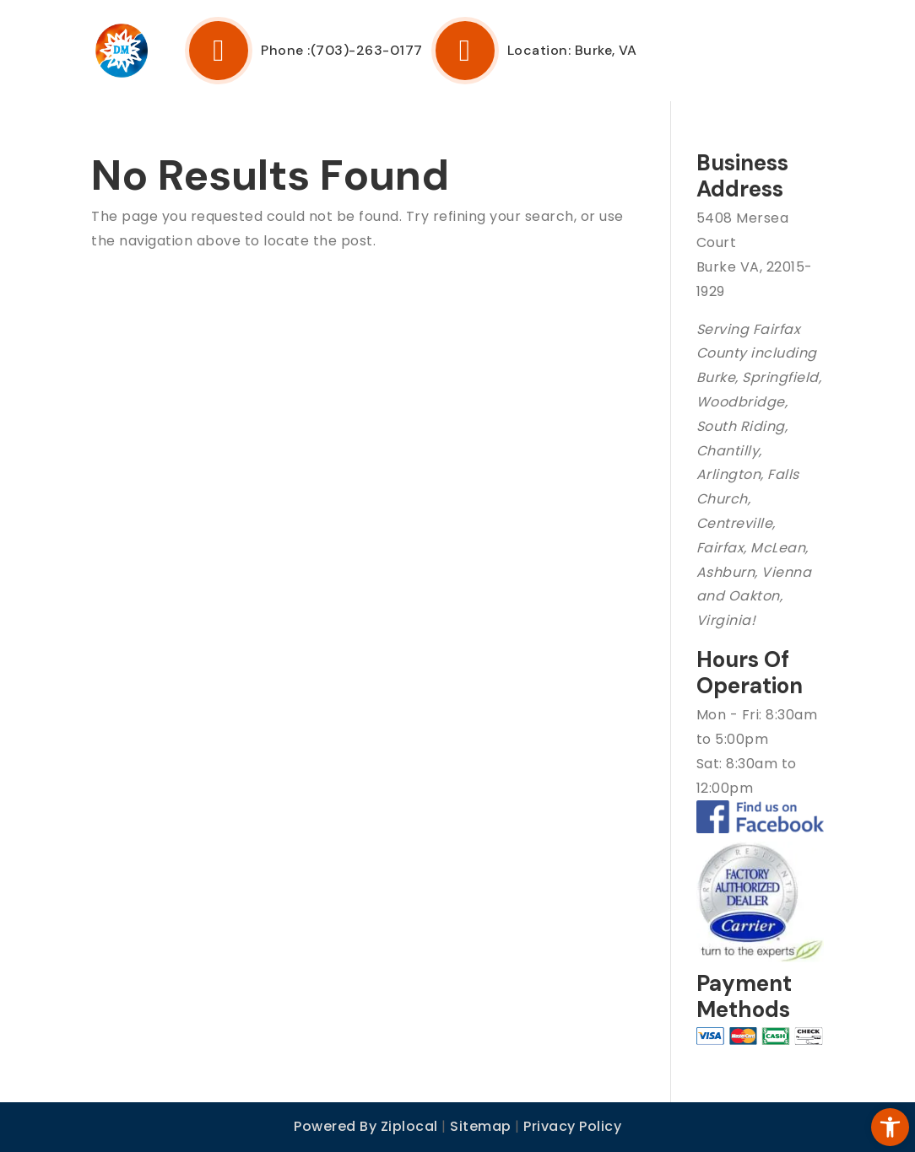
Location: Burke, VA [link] (534, 50)
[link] (876, 1113)
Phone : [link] (248, 50)
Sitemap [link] (481, 1126)
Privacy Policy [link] (572, 1126)
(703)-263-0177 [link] (367, 51)
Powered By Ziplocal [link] (366, 1126)
